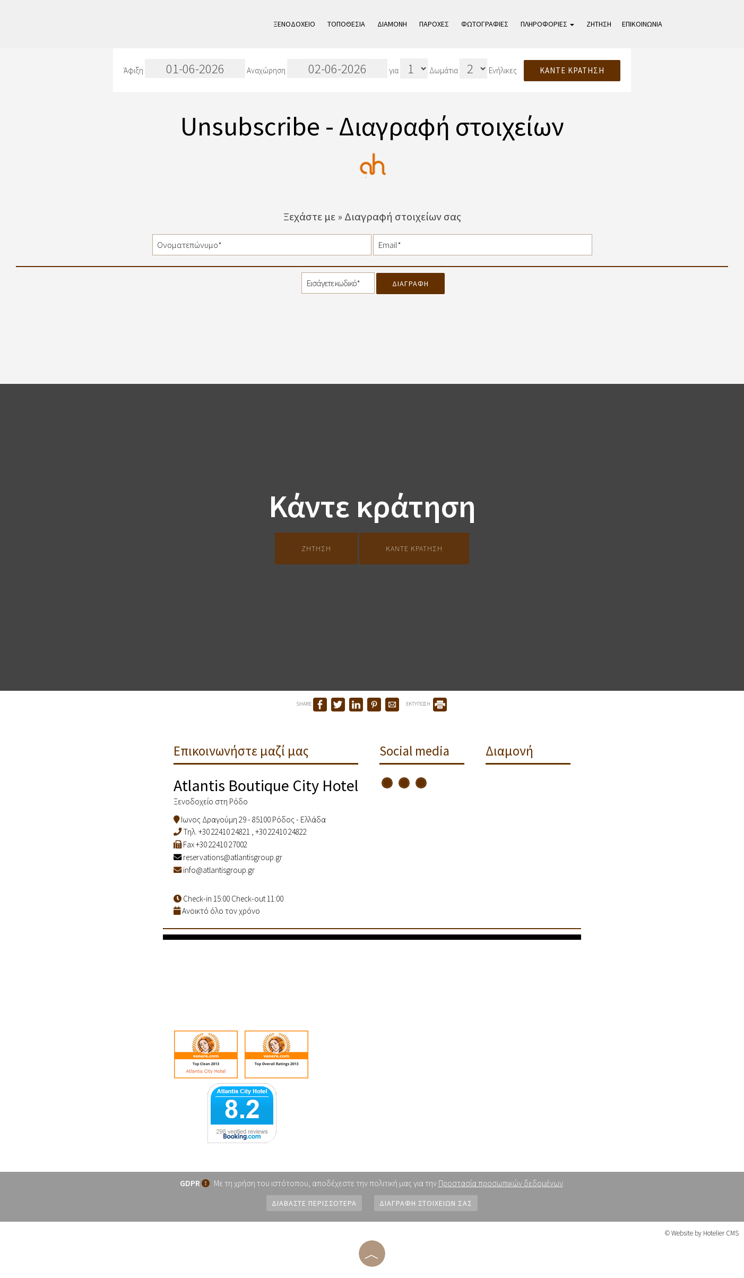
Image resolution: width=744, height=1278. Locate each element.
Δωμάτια (443, 70)
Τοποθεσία (346, 24)
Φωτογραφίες (484, 24)
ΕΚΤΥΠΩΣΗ (426, 703)
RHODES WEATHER (372, 979)
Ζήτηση (598, 24)
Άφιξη (184, 68)
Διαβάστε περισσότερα (314, 1203)
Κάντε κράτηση (572, 70)
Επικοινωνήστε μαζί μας (241, 750)
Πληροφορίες (547, 24)
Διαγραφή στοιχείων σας (425, 1203)
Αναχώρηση (317, 68)
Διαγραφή (410, 283)
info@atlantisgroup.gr (219, 870)
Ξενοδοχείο (294, 24)
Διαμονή (392, 24)
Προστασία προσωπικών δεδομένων (500, 1183)
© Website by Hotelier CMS (702, 1233)
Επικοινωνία (642, 24)
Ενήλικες (503, 70)
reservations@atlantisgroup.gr (228, 857)
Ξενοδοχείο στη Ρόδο (211, 801)
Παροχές (434, 24)
